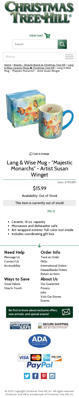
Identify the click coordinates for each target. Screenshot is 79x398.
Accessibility (12, 266)
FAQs (44, 261)
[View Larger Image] (39, 113)
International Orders (54, 266)
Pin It (51, 211)
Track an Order (50, 257)
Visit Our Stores (51, 296)
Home (7, 64)
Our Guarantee (50, 284)
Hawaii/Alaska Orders (54, 270)
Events (45, 301)
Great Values (12, 284)
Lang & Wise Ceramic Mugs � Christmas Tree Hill (39, 66)
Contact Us (11, 261)
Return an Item (50, 274)
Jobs (43, 292)
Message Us (12, 257)
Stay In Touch (13, 288)
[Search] (35, 44)
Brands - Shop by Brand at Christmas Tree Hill (39, 64)
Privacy (45, 288)
